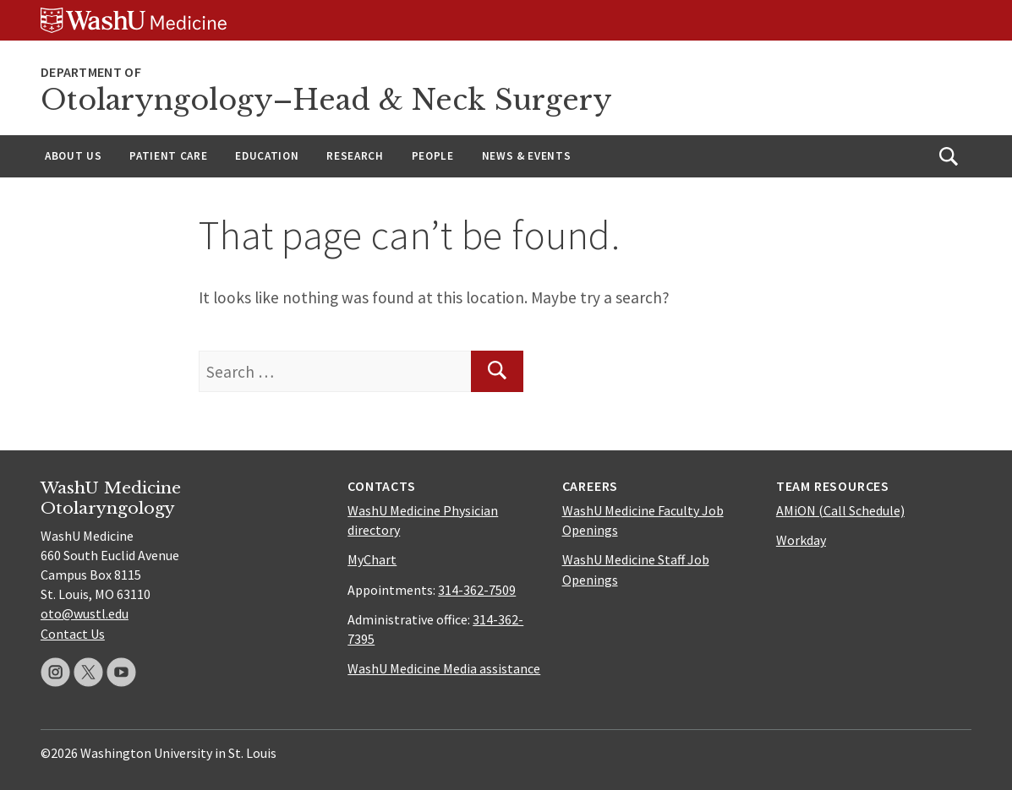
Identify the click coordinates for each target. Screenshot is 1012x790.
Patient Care (168, 156)
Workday (801, 539)
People (433, 156)
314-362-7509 (477, 589)
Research (354, 156)
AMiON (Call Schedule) (840, 510)
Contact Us (73, 633)
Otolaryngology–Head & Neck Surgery (326, 100)
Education (266, 156)
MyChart (372, 559)
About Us (73, 156)
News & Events (527, 156)
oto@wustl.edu (85, 613)
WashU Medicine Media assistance (443, 668)
